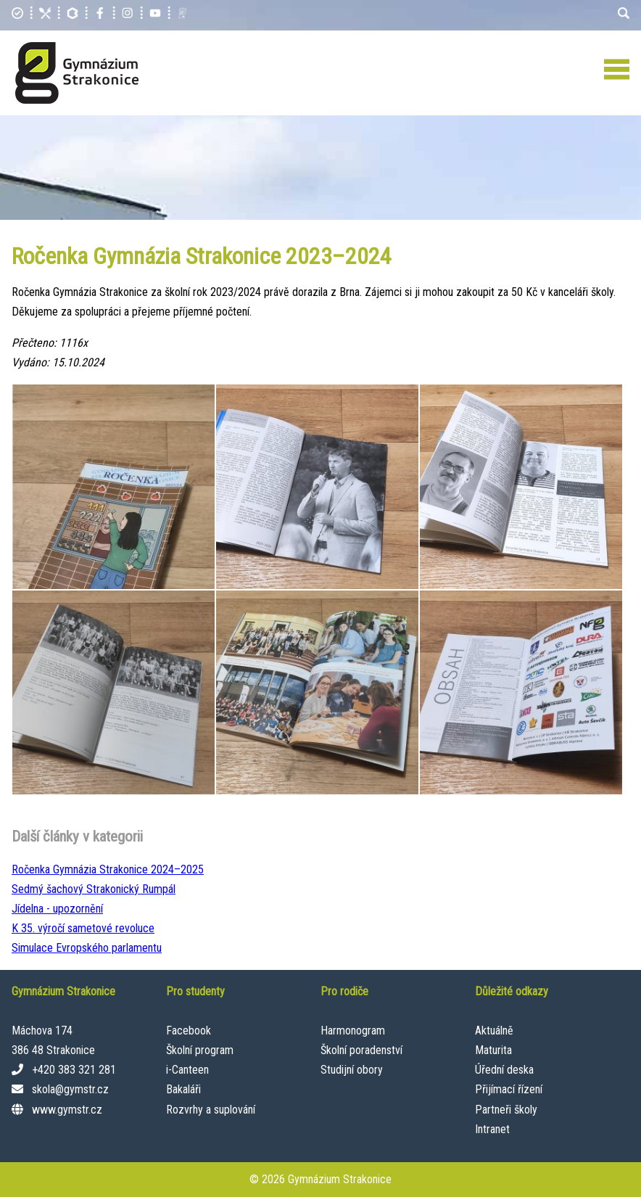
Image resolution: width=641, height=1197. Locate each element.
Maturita (493, 1050)
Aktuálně (494, 1030)
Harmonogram (352, 1030)
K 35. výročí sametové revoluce (83, 928)
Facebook (188, 1030)
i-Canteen (187, 1070)
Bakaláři (183, 1089)
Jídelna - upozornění (57, 909)
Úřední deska (504, 1070)
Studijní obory (351, 1070)
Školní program (199, 1050)
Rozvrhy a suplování (210, 1109)
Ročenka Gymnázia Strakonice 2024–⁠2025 (108, 869)
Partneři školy (506, 1109)
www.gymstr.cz (67, 1109)
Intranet (492, 1129)
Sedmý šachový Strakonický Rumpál (93, 889)
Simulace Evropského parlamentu (87, 948)
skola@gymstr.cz (70, 1089)
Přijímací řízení (508, 1089)
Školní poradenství (361, 1050)
